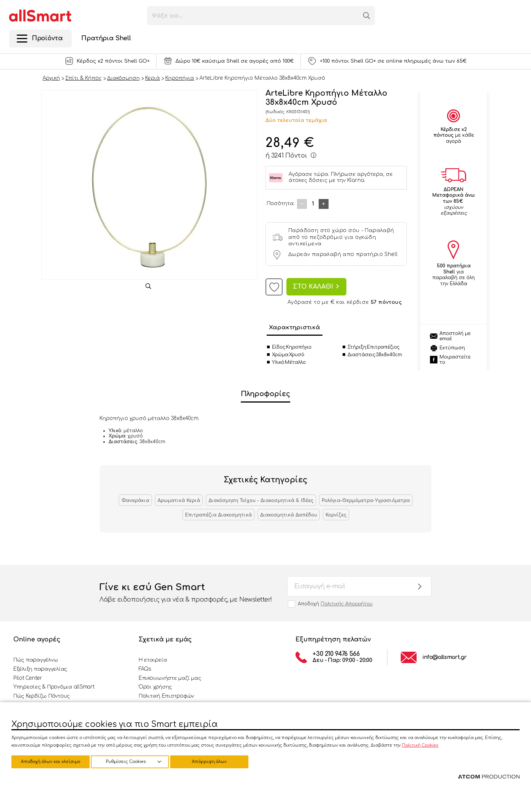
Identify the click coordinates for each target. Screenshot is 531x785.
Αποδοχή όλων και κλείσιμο (214, 761)
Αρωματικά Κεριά (179, 500)
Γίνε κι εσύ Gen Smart (186, 593)
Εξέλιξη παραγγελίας (40, 669)
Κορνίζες (336, 515)
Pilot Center (27, 678)
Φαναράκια (135, 500)
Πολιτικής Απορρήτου (347, 604)
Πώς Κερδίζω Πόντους (41, 696)
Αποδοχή (335, 604)
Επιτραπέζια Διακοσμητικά (218, 515)
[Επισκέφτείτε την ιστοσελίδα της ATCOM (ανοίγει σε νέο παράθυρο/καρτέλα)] (489, 777)
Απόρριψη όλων (132, 761)
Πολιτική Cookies (420, 744)
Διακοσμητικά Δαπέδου (288, 515)
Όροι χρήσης (155, 687)
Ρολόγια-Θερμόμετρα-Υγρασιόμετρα (366, 500)
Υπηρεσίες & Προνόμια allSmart (53, 687)
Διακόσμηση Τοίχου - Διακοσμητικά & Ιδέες (261, 500)
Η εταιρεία (153, 660)
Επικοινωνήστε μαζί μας (170, 678)
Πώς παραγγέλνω (35, 660)
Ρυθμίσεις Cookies (47, 761)
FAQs (145, 669)
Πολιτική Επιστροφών (166, 696)
